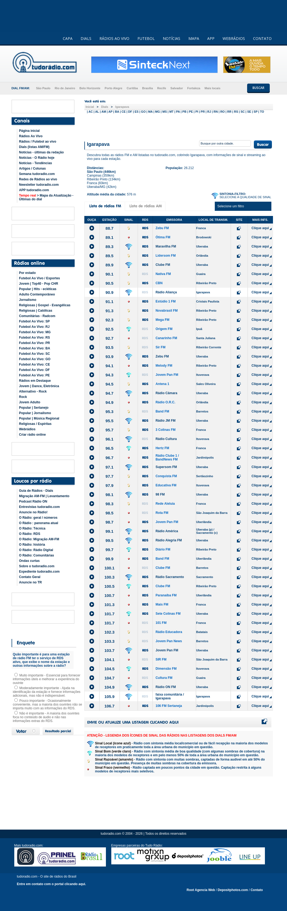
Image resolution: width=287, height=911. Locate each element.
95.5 (109, 420)
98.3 (109, 503)
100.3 (109, 577)
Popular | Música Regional (39, 418)
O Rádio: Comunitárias (36, 555)
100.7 (109, 595)
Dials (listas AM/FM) (34, 147)
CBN (158, 283)
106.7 (109, 706)
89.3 (109, 246)
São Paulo (43, 88)
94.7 (109, 393)
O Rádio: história (32, 544)
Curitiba (132, 88)
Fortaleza (193, 88)
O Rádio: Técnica (32, 528)
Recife (161, 88)
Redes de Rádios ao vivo (38, 179)
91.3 (109, 310)
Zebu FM (162, 228)
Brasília (147, 88)
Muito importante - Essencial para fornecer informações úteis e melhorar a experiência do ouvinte (46, 679)
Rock (23, 397)
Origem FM (163, 329)
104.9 (109, 687)
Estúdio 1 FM (165, 301)
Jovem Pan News (168, 641)
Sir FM (160, 347)
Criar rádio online (32, 434)
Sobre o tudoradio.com (36, 566)
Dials (104, 106)
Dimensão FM (166, 669)
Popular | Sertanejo (34, 408)
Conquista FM (166, 476)
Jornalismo (27, 300)
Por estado (27, 273)
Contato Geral (29, 577)
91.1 (109, 301)
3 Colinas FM (165, 430)
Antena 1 (162, 384)
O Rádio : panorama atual (38, 523)
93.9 (109, 356)
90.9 (109, 292)
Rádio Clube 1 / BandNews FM (167, 457)
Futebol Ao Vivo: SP (34, 321)
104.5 (109, 668)
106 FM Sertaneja (168, 706)
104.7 (109, 678)
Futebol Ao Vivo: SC (34, 354)
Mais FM (161, 604)
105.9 (109, 696)
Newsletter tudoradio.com (39, 185)
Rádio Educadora (168, 632)
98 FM (160, 494)
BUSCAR (258, 87)
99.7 (109, 549)
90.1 (109, 274)
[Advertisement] (179, 126)
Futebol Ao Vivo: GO (35, 359)
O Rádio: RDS (29, 534)
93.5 (109, 347)
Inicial (90, 106)
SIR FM (161, 659)
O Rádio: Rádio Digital (36, 550)
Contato (257, 890)
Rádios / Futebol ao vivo (37, 141)
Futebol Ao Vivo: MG (35, 332)
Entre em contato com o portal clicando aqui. (51, 884)
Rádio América (166, 531)
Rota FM (161, 513)
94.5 (109, 384)
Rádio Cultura (166, 439)
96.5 (109, 448)
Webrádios (27, 429)
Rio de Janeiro (65, 88)
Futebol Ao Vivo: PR (34, 343)
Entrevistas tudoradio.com (39, 507)
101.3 (109, 604)
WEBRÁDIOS (234, 38)
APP (211, 38)
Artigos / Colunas (32, 168)
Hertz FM (162, 448)
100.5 (109, 586)
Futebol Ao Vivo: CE (34, 364)
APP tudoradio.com (34, 190)
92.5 (109, 329)
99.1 (109, 531)
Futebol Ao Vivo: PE (34, 375)
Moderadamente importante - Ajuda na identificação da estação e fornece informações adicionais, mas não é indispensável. (47, 691)
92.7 (109, 338)
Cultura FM (163, 678)
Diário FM (162, 549)
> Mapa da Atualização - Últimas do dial (46, 197)
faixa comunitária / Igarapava (169, 696)
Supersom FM (166, 467)
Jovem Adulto (29, 402)
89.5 (109, 255)
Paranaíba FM (166, 595)
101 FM (161, 623)
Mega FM (162, 320)
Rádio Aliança (166, 292)
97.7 (109, 476)
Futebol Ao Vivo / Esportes (39, 278)
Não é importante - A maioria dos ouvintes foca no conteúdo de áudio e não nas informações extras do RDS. (46, 717)
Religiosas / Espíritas (35, 424)
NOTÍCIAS (171, 38)
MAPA (193, 38)
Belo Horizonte (90, 88)
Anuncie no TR (30, 582)
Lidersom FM (165, 255)
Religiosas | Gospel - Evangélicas (45, 305)
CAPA (67, 38)
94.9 (109, 402)
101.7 (109, 613)
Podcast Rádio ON (33, 501)
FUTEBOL (146, 38)
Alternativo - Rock (33, 391)
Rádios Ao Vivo (31, 136)
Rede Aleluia (165, 504)
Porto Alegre (113, 88)
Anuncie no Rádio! (33, 512)
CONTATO (262, 38)
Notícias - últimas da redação (41, 152)
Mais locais (212, 88)
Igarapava (122, 106)
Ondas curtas (29, 561)
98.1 (109, 494)
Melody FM (163, 365)
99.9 (109, 558)
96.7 (109, 457)
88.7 (109, 228)
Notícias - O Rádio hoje (36, 158)
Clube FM (162, 265)
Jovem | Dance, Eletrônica (39, 386)
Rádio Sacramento (169, 577)
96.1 (109, 439)
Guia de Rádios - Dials (36, 491)
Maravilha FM (165, 246)
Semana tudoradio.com (37, 174)
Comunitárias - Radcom (37, 316)
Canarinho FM (166, 338)
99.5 (109, 540)
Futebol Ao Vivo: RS (34, 337)
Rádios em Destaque (35, 381)
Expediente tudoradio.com (39, 571)
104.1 (109, 659)
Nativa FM (163, 274)
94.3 (109, 375)
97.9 (109, 485)
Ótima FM (162, 237)
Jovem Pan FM (166, 375)
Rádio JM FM (165, 420)
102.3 (109, 632)
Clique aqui (260, 228)
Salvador (176, 88)
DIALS (86, 38)
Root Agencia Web (201, 890)
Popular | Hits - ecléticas (38, 289)
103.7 (109, 650)
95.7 (109, 430)
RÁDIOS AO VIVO (114, 38)
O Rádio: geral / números (38, 518)
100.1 (109, 568)
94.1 (109, 365)
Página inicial (29, 131)
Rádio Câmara (166, 393)
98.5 (109, 513)
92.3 (109, 320)
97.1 (109, 467)
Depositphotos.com (233, 890)
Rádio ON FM (165, 687)
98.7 (109, 522)
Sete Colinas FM (168, 614)
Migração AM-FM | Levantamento (44, 496)
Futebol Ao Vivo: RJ (34, 327)
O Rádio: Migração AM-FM (39, 539)
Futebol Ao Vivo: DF (34, 370)
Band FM (162, 411)
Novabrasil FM (166, 310)
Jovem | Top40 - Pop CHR (38, 284)
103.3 (109, 641)
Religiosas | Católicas (35, 310)
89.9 (109, 265)
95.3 (109, 411)
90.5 (109, 283)
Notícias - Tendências (35, 163)
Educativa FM (165, 485)
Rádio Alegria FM (168, 540)
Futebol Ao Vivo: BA (34, 348)
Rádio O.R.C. (165, 402)
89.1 (109, 237)
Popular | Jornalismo (35, 413)
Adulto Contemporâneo (37, 294)
